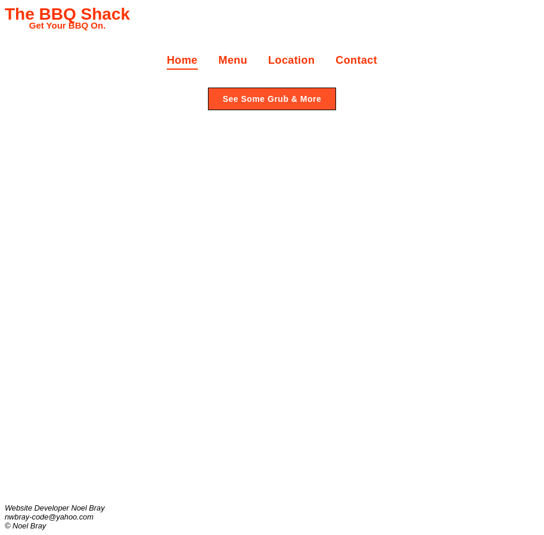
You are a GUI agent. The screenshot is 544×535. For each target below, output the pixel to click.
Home (182, 60)
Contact (356, 60)
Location (291, 60)
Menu (233, 60)
